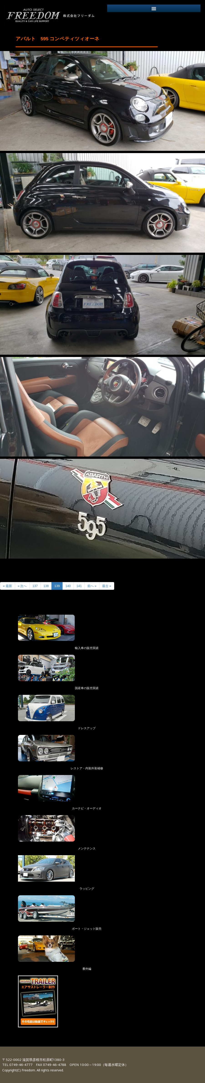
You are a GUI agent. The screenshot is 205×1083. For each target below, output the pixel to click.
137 (35, 586)
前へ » (91, 586)
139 (57, 586)
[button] (153, 8)
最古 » (106, 586)
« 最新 (7, 586)
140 (68, 586)
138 (46, 586)
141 (79, 586)
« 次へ (22, 586)
